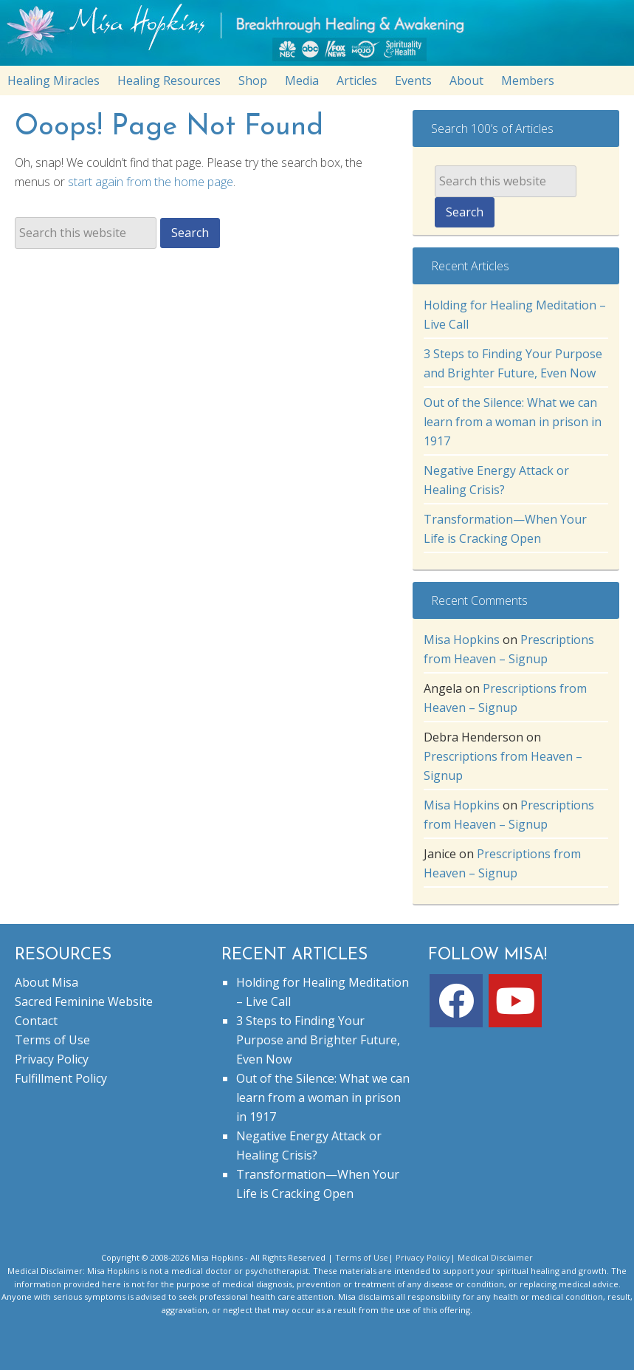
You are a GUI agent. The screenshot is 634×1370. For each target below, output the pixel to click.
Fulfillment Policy (61, 1078)
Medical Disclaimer (495, 1257)
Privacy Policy (52, 1059)
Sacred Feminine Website (84, 1001)
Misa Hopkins (462, 639)
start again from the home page (150, 182)
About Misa (46, 982)
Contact (36, 1021)
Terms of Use (52, 1040)
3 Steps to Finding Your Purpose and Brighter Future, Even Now (318, 1040)
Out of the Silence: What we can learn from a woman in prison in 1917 (513, 421)
